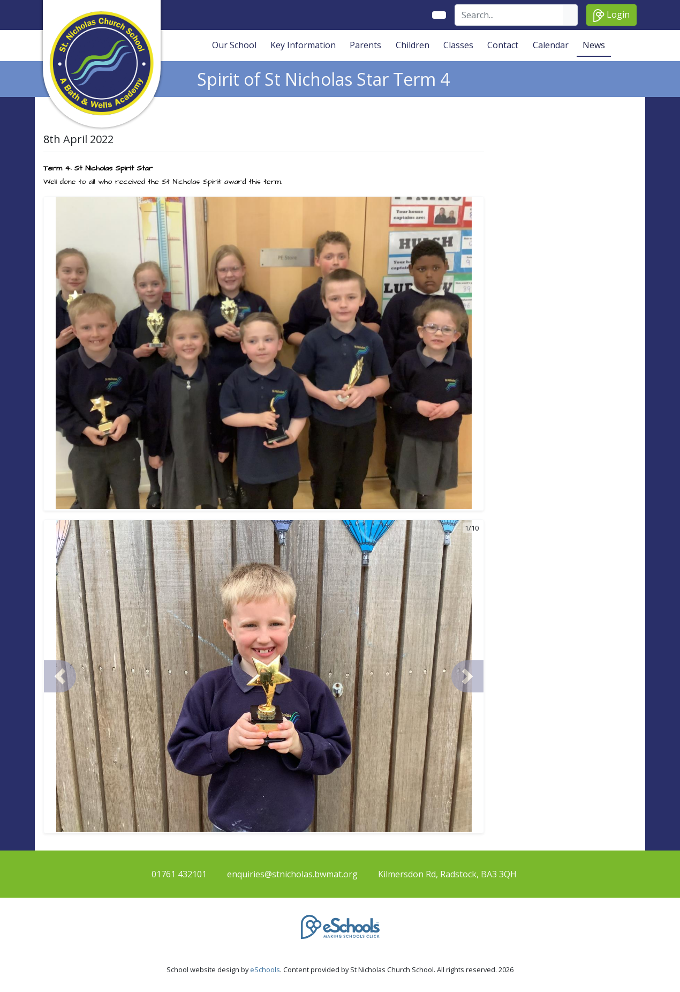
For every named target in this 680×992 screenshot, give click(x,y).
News (594, 45)
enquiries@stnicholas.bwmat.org (292, 874)
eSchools (265, 969)
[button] (60, 676)
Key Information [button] (303, 45)
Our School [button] (234, 45)
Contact (502, 45)
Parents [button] (365, 45)
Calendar (551, 45)
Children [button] (412, 45)
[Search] (509, 15)
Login (611, 15)
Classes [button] (458, 45)
